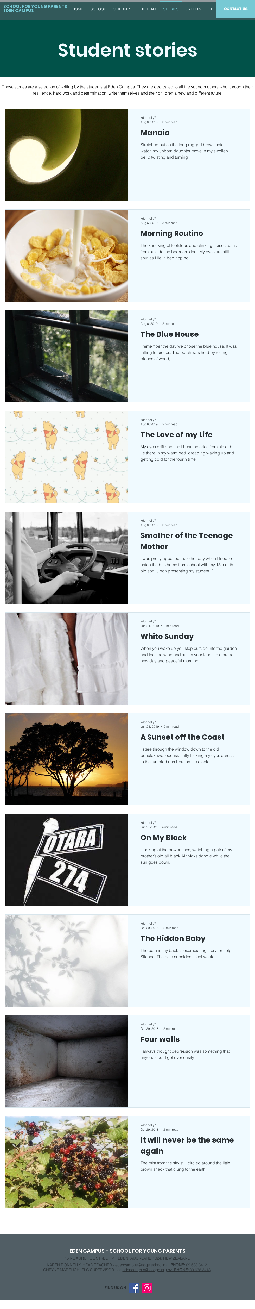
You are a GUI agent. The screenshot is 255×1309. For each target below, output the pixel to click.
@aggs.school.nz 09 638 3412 (172, 1264)
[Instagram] (147, 1288)
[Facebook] (134, 1288)
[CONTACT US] (235, 9)
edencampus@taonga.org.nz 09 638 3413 (167, 1269)
